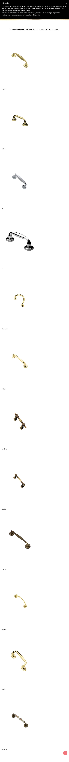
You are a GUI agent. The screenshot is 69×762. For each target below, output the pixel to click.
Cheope (4, 555)
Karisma (4, 607)
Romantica (5, 397)
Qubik (3, 450)
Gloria (38, 134)
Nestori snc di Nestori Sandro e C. (23, 748)
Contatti (51, 674)
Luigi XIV (4, 239)
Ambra (4, 660)
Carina (38, 555)
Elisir (3, 134)
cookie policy (25, 10)
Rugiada (4, 81)
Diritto (38, 186)
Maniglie (34, 674)
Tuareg (4, 292)
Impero (38, 239)
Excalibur (39, 450)
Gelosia (38, 81)
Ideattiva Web (39, 754)
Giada (3, 344)
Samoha (38, 344)
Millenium (5, 502)
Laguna (38, 292)
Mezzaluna (5, 186)
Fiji (37, 397)
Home (17, 674)
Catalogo (42, 674)
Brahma (38, 607)
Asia (37, 502)
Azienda (25, 674)
